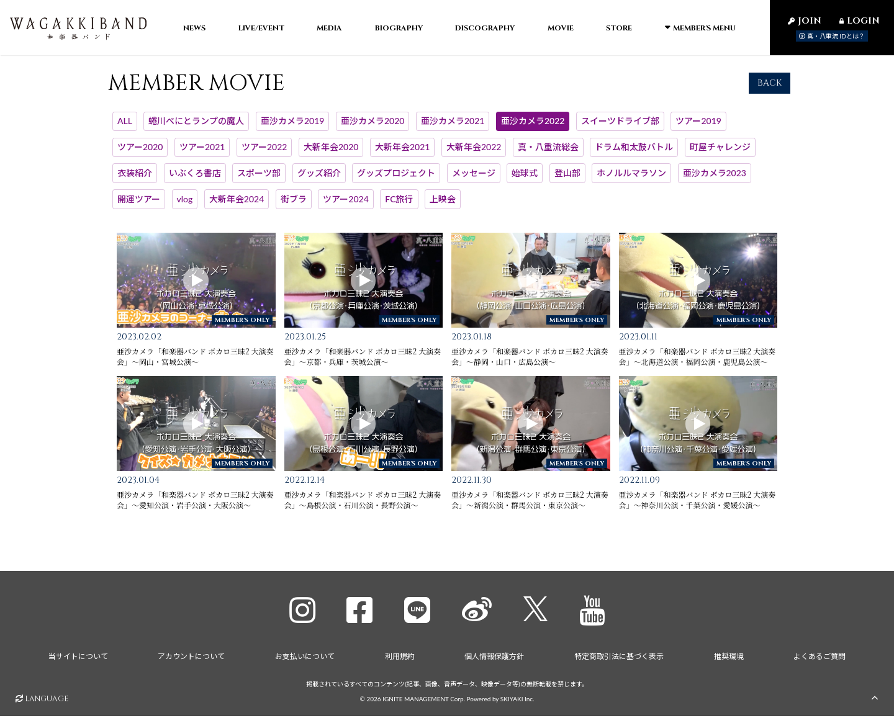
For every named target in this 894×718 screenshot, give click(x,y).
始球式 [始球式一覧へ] (525, 178)
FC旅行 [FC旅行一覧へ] (399, 204)
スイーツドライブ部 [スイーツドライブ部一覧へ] (620, 126)
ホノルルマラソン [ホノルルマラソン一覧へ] (631, 178)
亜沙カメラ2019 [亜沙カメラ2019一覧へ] (292, 126)
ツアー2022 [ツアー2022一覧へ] (264, 152)
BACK (769, 88)
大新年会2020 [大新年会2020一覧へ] (331, 152)
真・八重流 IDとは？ (832, 36)
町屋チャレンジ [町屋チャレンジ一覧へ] (720, 152)
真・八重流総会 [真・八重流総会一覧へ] (548, 152)
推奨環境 (729, 658)
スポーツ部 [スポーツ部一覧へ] (259, 178)
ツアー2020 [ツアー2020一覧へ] (140, 152)
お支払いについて (305, 658)
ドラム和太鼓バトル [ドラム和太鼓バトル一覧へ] (634, 152)
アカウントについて (191, 658)
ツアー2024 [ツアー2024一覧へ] (345, 204)
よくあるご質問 (820, 658)
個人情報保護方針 (494, 658)
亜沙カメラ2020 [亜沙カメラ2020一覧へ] (372, 126)
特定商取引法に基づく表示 (619, 658)
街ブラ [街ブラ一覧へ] (294, 204)
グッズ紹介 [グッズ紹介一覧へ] (319, 178)
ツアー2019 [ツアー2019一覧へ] (698, 126)
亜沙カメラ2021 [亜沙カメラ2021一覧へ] (452, 126)
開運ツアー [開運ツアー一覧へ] (138, 204)
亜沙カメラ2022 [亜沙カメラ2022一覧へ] (532, 126)
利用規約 (400, 658)
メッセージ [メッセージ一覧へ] (473, 178)
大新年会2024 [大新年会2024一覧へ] (236, 204)
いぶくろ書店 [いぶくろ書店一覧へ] (195, 178)
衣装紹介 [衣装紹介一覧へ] (134, 178)
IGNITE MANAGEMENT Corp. (423, 700)
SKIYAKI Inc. (517, 700)
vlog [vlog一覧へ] (185, 204)
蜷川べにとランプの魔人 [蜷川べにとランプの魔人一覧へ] (196, 126)
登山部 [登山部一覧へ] (567, 178)
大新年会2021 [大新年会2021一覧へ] (402, 152)
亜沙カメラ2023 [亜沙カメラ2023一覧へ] (714, 178)
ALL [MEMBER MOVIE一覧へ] (124, 126)
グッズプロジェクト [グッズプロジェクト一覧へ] (396, 178)
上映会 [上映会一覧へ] (443, 204)
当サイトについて (77, 658)
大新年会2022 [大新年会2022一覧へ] (473, 152)
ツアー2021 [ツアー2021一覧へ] (202, 152)
